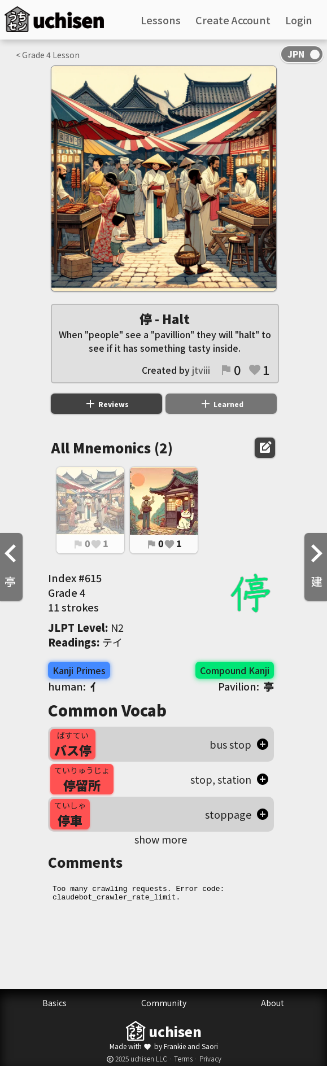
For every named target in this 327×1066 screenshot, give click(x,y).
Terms (183, 1058)
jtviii (201, 370)
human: (74, 686)
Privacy (210, 1058)
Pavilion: (246, 686)
